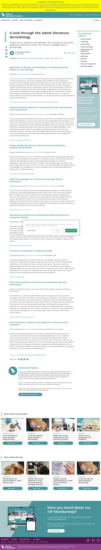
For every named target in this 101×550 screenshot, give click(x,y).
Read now (11, 443)
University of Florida (37, 152)
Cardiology (84, 41)
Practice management (88, 64)
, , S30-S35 (34, 102)
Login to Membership (92, 15)
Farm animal (38, 58)
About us (3, 541)
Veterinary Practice (23, 52)
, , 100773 (28, 355)
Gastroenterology (87, 47)
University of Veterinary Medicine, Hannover (42, 186)
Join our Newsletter (76, 15)
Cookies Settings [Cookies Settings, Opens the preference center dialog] (31, 230)
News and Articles (26, 20)
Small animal (54, 58)
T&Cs (37, 541)
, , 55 (21, 245)
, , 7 (22, 317)
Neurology (84, 56)
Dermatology (23, 58)
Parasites (84, 61)
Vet (61, 58)
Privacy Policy (44, 541)
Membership (5, 20)
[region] (51, 227)
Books (32, 541)
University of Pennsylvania (34, 255)
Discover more (85, 124)
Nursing (46, 58)
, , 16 (20, 210)
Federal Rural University (29, 329)
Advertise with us (24, 541)
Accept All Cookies (71, 230)
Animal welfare (86, 39)
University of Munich (25, 74)
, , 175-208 (22, 174)
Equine (31, 58)
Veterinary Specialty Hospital (39, 114)
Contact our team (13, 541)
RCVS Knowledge (86, 66)
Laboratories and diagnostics (87, 50)
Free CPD (15, 20)
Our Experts (38, 20)
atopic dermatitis (20, 79)
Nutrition (84, 59)
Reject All (57, 230)
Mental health (85, 53)
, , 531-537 (20, 140)
